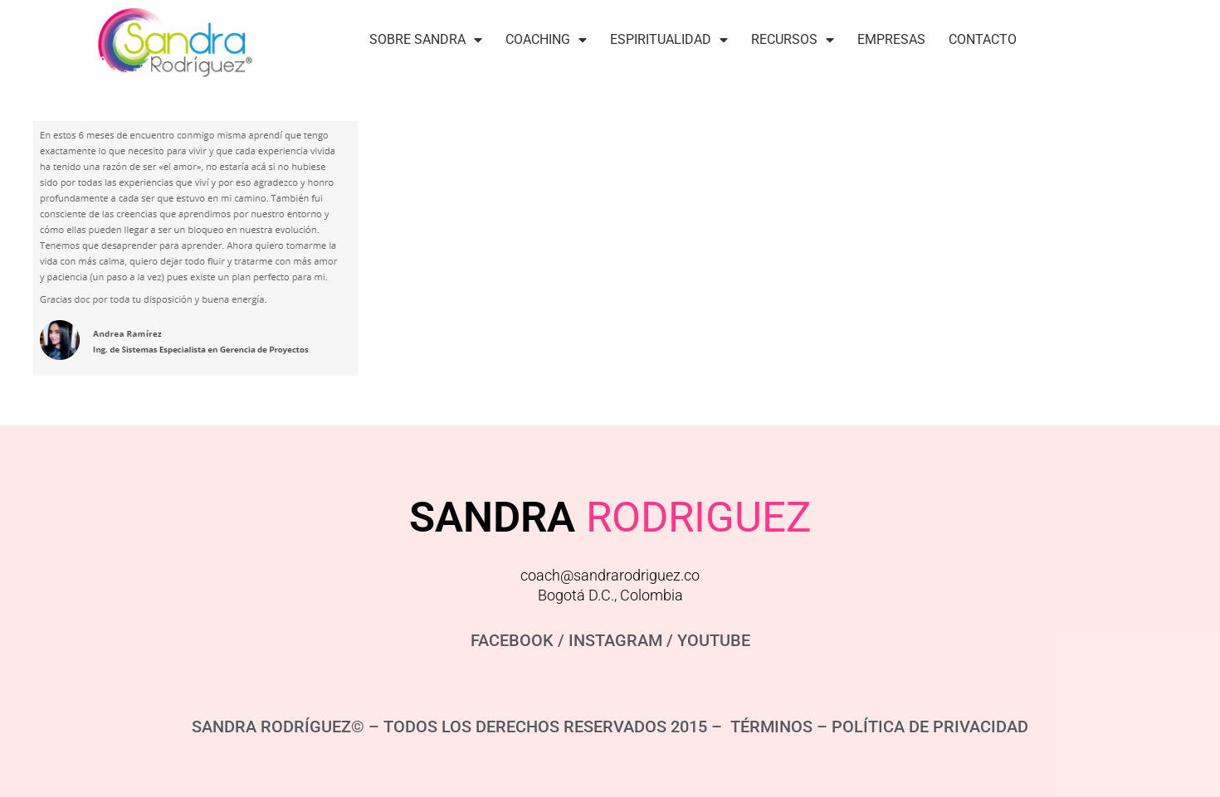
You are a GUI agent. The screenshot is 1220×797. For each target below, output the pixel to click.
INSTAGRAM (615, 640)
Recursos (792, 40)
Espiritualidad (669, 40)
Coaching (546, 40)
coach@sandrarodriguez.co (610, 575)
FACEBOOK (512, 640)
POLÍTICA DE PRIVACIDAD (930, 726)
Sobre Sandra (425, 40)
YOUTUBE (713, 640)
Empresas (891, 39)
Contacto (983, 39)
